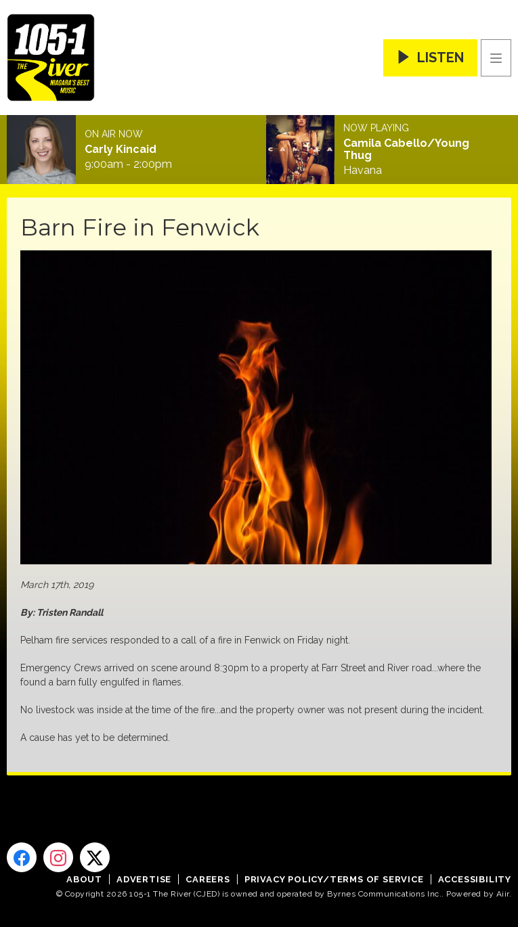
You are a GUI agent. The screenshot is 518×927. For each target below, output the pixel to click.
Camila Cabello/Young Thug (406, 149)
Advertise (143, 879)
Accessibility (474, 879)
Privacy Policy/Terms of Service (334, 879)
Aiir (502, 894)
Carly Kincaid (120, 149)
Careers (208, 879)
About (84, 879)
